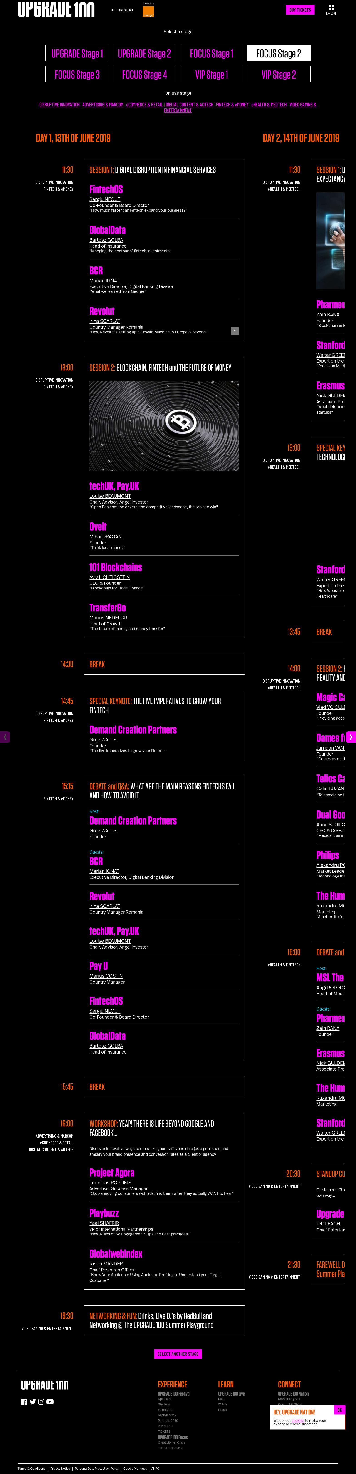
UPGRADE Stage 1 (77, 53)
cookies (298, 1420)
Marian (104, 280)
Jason (106, 1263)
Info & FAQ (165, 1426)
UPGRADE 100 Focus (173, 1437)
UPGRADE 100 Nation (293, 1393)
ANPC (155, 1468)
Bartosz (106, 240)
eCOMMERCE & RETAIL (144, 104)
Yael (104, 1223)
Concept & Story (290, 1404)
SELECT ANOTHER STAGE (178, 1354)
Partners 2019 (168, 1420)
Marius (108, 617)
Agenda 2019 (167, 1415)
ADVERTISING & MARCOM (102, 104)
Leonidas (110, 1182)
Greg (102, 739)
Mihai (105, 536)
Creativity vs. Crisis (171, 1442)
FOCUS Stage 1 (211, 53)
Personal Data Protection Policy (97, 1468)
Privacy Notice (60, 1468)
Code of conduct (135, 1468)
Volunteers (165, 1410)
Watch (222, 1404)
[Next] (351, 737)
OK (339, 1409)
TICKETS (164, 1431)
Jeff (328, 1223)
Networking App (289, 1399)
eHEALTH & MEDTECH (269, 104)
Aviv (109, 577)
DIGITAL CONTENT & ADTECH (189, 104)
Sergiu (104, 199)
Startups (164, 1404)
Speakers (164, 1399)
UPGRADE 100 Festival (174, 1393)
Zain (327, 314)
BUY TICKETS (300, 9)
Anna (333, 824)
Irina (104, 321)
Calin (330, 788)
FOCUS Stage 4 (144, 74)
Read (221, 1399)
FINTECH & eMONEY (232, 104)
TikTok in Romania (170, 1448)
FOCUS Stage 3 (77, 74)
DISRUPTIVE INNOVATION (59, 104)
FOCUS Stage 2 (278, 53)
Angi (333, 987)
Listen (222, 1410)
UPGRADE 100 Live (231, 1393)
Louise (110, 496)
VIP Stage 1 (211, 74)
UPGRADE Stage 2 (144, 53)
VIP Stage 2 (279, 74)
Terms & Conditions (32, 1468)
